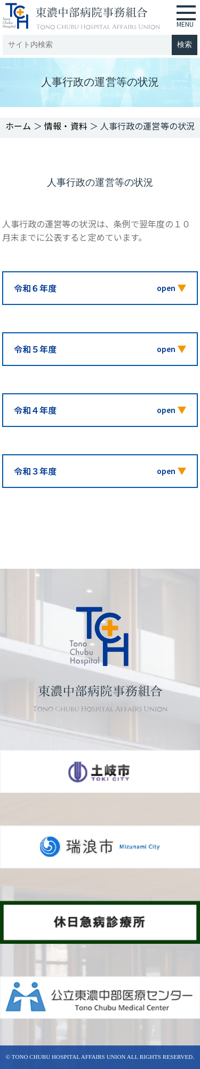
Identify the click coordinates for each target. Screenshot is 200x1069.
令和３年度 (35, 470)
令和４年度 (35, 409)
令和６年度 (35, 287)
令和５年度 (35, 348)
